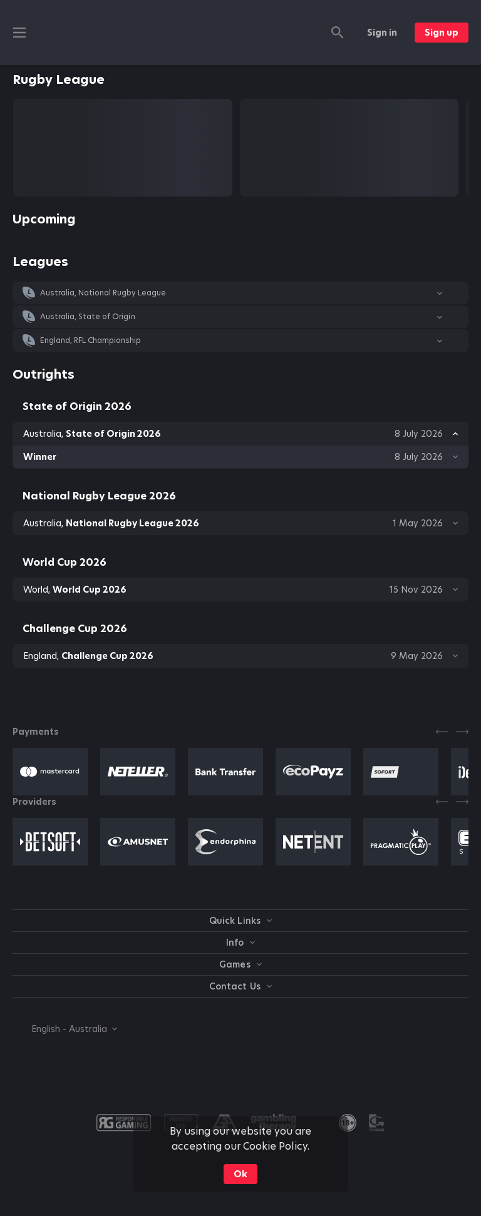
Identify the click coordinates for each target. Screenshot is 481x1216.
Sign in (382, 32)
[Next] (462, 731)
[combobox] (65, 1029)
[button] (240, 293)
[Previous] (442, 731)
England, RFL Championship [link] (91, 340)
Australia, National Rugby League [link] (103, 293)
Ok (240, 1174)
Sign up (441, 32)
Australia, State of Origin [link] (87, 317)
